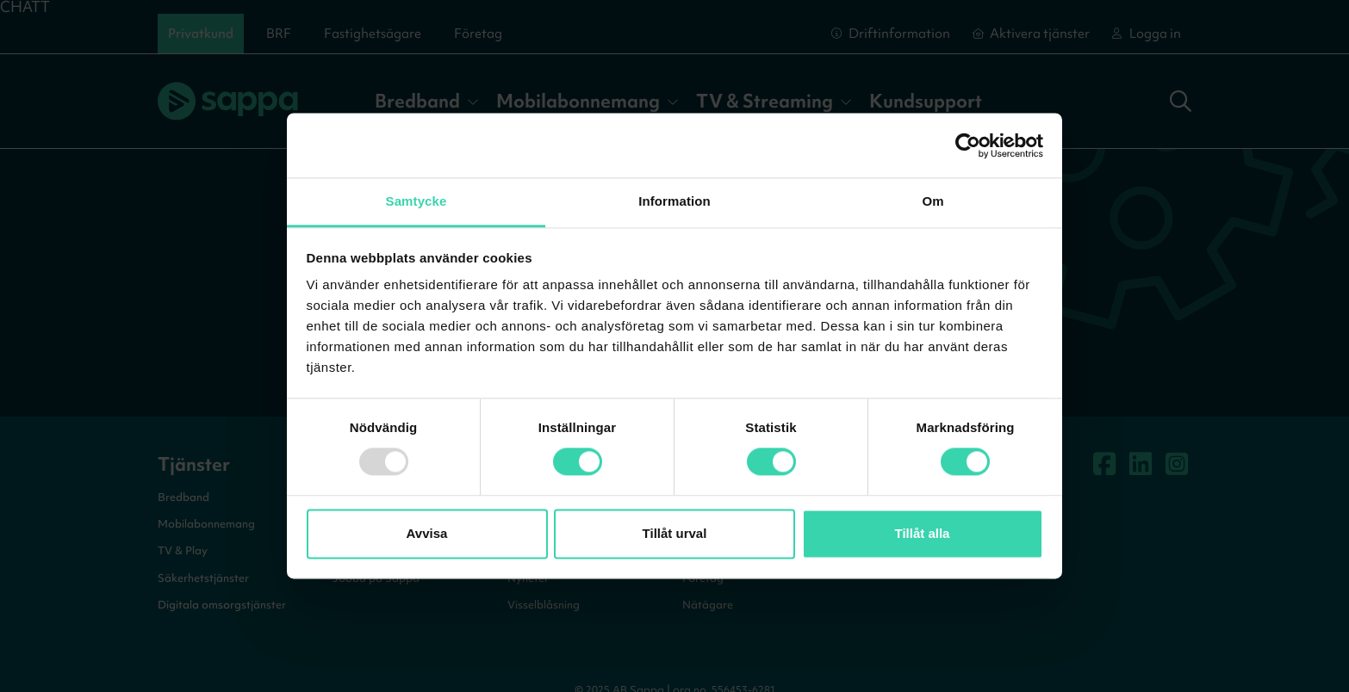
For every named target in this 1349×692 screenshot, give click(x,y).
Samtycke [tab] (416, 201)
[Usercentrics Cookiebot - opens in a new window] (967, 145)
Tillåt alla (922, 533)
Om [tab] (932, 201)
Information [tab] (674, 201)
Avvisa (427, 533)
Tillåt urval (675, 533)
